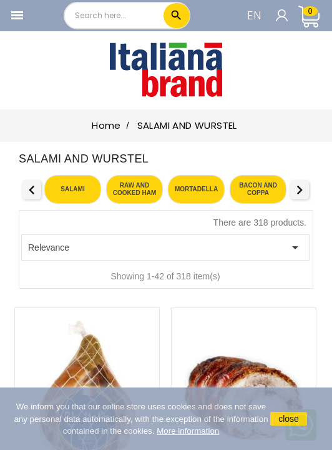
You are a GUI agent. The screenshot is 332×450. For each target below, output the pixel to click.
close (288, 419)
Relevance (165, 247)
